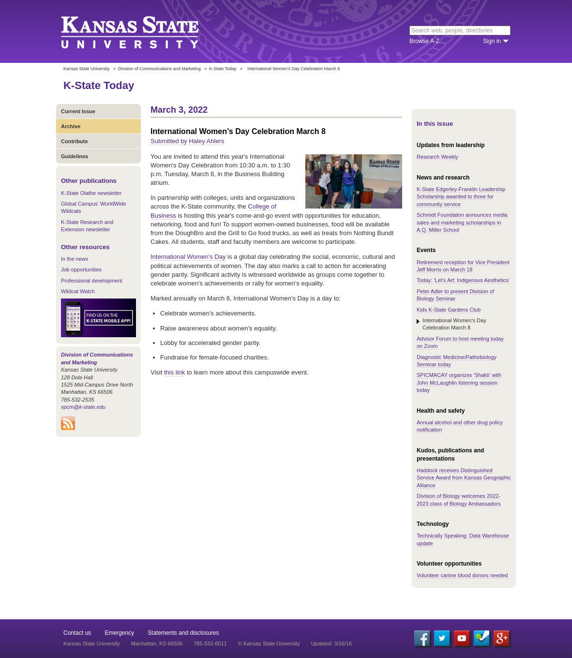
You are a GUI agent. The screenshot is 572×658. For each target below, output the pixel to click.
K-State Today (222, 68)
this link (174, 372)
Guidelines (74, 156)
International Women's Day (188, 256)
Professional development (91, 281)
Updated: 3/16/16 (331, 643)
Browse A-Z (424, 41)
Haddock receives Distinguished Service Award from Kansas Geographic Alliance (464, 477)
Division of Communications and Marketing (159, 68)
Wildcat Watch (78, 291)
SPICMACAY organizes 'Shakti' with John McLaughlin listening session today (459, 382)
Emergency (119, 632)
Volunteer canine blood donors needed (462, 575)
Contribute (74, 141)
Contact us (77, 632)
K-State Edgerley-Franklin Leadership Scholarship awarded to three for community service (461, 196)
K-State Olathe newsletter (91, 193)
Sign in (492, 41)
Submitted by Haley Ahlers (187, 141)
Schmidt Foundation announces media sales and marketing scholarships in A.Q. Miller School (462, 222)
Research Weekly (437, 157)
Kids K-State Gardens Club (449, 310)
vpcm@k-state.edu (83, 407)
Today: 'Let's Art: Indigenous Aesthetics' (463, 280)
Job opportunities (81, 269)
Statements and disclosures (183, 632)
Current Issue (78, 111)
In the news (74, 259)
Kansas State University (142, 31)
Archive (70, 126)
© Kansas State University (269, 643)
